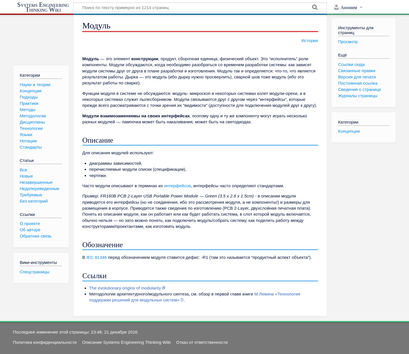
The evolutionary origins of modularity (125, 288)
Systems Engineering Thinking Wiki (43, 7)
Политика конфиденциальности (45, 342)
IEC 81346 (96, 257)
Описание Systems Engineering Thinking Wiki (126, 342)
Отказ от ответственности (202, 342)
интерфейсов (177, 185)
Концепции (349, 131)
